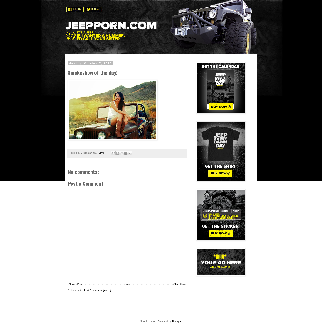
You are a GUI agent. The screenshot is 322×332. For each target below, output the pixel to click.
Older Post (179, 284)
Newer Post (76, 284)
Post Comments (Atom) (97, 290)
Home (127, 284)
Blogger (176, 321)
